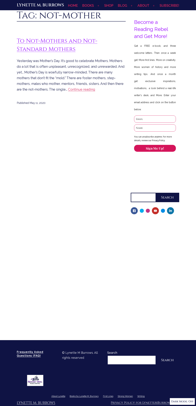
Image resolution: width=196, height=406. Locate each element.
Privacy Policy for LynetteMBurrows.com (145, 403)
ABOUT (143, 6)
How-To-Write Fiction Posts (153, 325)
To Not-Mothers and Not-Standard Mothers (57, 45)
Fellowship (141, 239)
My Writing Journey (147, 228)
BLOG (122, 6)
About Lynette (141, 222)
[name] (155, 128)
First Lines (138, 297)
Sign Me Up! (155, 148)
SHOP (108, 6)
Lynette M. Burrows (40, 5)
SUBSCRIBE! (169, 6)
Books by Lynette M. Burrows (152, 233)
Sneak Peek (141, 291)
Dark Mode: (182, 401)
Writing (136, 308)
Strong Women (141, 302)
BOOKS (88, 6)
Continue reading (81, 89)
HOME (73, 6)
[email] (155, 119)
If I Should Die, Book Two (151, 256)
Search (136, 190)
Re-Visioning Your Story (149, 331)
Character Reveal (145, 262)
